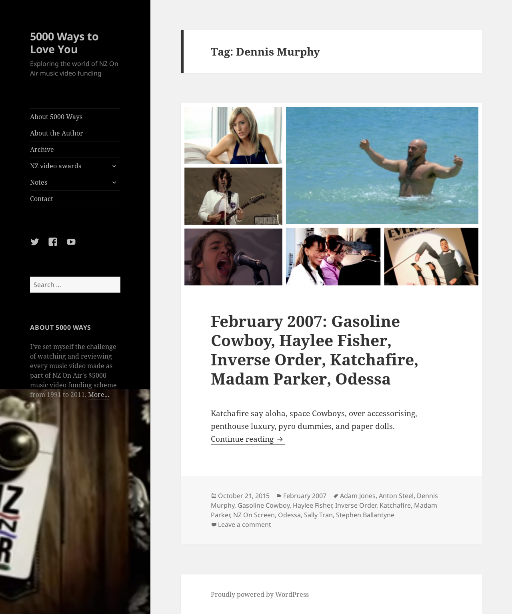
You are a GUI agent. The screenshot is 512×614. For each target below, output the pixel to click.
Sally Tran (318, 514)
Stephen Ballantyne (365, 514)
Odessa (289, 514)
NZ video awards (55, 165)
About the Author (56, 133)
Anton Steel (396, 495)
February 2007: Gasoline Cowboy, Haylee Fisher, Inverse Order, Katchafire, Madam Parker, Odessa (314, 349)
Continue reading (248, 439)
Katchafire (395, 505)
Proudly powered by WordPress (260, 594)
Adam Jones (358, 495)
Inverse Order (355, 505)
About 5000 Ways (56, 116)
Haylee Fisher (312, 505)
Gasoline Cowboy (264, 505)
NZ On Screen (254, 514)
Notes (38, 182)
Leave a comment (244, 524)
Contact (41, 198)
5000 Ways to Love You (64, 42)
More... (98, 394)
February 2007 (304, 495)
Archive (42, 149)
